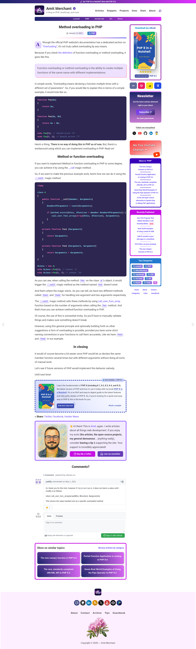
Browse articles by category (111, 548)
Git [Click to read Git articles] (111, 19)
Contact (154, 290)
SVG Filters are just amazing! (145, 244)
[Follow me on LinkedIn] (151, 134)
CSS (151, 274)
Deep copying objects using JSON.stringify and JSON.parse (5, 325)
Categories (136, 293)
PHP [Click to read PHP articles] (87, 19)
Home (136, 290)
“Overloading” (49, 46)
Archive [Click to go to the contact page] (97, 613)
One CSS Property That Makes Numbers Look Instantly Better (145, 221)
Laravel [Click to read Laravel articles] (76, 19)
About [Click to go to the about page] (152, 10)
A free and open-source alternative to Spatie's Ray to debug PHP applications (145, 200)
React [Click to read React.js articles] (120, 19)
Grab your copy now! (66, 404)
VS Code (137, 279)
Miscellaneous (140, 270)
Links (145, 293)
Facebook (58, 416)
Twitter (48, 416)
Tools (147, 283)
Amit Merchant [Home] (59, 8)
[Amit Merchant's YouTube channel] (145, 147)
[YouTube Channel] (140, 134)
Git (148, 279)
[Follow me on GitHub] (145, 134)
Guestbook (155, 293)
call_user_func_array (109, 301)
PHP (92, 33)
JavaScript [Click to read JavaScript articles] (99, 19)
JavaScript (138, 274)
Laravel (137, 266)
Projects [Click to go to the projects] (124, 10)
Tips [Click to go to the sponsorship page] (107, 613)
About (145, 290)
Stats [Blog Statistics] (143, 10)
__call (71, 167)
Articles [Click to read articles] (99, 10)
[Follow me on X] (134, 134)
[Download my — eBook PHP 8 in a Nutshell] (146, 50)
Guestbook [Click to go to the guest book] (119, 613)
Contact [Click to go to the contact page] (85, 613)
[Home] (39, 10)
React (136, 283)
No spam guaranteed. (145, 118)
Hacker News (71, 416)
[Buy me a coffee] (156, 134)
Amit (93, 426)
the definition (65, 52)
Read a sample (115, 405)
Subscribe (145, 112)
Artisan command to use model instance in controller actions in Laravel (193, 325)
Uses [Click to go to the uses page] (134, 10)
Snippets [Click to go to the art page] (112, 10)
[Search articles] (160, 11)
